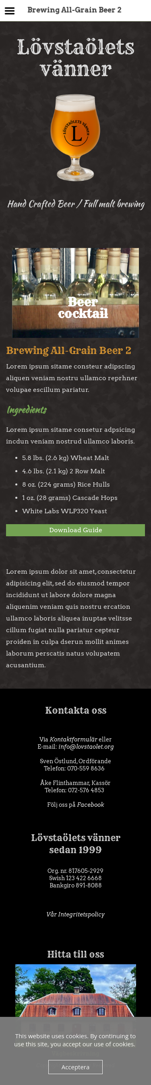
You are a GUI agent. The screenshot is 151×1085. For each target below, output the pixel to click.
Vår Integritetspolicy (75, 914)
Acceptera (76, 1067)
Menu (10, 11)
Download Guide (75, 530)
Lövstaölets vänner (75, 110)
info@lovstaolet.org (86, 746)
